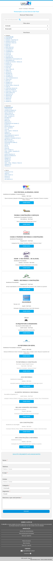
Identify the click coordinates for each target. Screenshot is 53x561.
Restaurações (31, 8)
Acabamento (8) (8, 108)
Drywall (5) (6, 119)
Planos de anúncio (26, 540)
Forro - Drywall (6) (8, 127)
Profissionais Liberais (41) (10, 88)
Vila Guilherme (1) (8, 179)
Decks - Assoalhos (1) (9, 116)
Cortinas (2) (7, 53)
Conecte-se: (27, 553)
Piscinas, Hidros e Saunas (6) (11, 85)
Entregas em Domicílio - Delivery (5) (13, 61)
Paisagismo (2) (8, 82)
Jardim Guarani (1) (8, 174)
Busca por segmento (26, 535)
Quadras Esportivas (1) (9, 154)
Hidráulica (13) (7, 133)
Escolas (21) (7, 63)
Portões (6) (6, 152)
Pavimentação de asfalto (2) (10, 142)
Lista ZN (20, 8)
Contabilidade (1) (8, 51)
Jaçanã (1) (6, 173)
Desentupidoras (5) (9, 60)
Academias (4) (8, 38)
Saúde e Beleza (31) (9, 92)
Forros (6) (6, 129)
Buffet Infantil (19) (9, 47)
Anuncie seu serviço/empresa (26, 531)
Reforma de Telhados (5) (10, 155)
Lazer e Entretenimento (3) (11, 78)
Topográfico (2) (7, 164)
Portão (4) (7, 86)
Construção (25, 8)
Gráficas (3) (7, 70)
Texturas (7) (7, 161)
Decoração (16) (8, 56)
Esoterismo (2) (8, 64)
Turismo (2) (7, 99)
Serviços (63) (7, 97)
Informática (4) (8, 73)
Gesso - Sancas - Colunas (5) (11, 130)
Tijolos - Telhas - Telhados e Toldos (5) (13, 163)
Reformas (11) (7, 157)
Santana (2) (7, 176)
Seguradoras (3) (8, 94)
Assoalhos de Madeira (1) (10, 110)
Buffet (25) (7, 45)
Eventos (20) (7, 66)
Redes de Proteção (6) (10, 89)
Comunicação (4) (8, 48)
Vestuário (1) (7, 101)
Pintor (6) (6, 146)
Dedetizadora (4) (8, 57)
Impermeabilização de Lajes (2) (11, 135)
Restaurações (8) (8, 107)
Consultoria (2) (8, 50)
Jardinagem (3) (8, 75)
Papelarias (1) (8, 83)
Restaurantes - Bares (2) (10, 91)
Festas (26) (7, 67)
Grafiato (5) (7, 132)
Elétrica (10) (7, 120)
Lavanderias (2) (8, 76)
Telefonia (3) (7, 98)
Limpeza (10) (7, 79)
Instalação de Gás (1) (9, 136)
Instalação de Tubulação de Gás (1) (12, 138)
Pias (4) (6, 145)
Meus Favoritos (26, 543)
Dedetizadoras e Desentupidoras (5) (13, 58)
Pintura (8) (6, 148)
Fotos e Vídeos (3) (9, 69)
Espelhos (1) (7, 124)
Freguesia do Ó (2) (8, 171)
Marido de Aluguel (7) (9, 141)
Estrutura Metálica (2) (9, 126)
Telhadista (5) (7, 160)
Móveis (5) (7, 80)
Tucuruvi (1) (7, 177)
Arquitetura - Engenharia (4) (11, 39)
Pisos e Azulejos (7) (8, 149)
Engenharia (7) (7, 122)
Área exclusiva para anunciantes (26, 533)
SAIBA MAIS (26, 202)
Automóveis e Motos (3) (10, 42)
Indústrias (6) (7, 72)
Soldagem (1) (7, 158)
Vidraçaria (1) (7, 165)
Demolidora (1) (7, 117)
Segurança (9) (8, 95)
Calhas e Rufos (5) (8, 113)
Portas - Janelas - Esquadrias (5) (11, 151)
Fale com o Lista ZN (26, 545)
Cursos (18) (7, 54)
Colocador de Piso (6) (9, 114)
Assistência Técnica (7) (10, 41)
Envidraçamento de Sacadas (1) (11, 123)
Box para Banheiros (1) (9, 111)
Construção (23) (8, 37)
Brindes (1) (7, 44)
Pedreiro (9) (7, 143)
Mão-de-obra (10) (8, 139)
